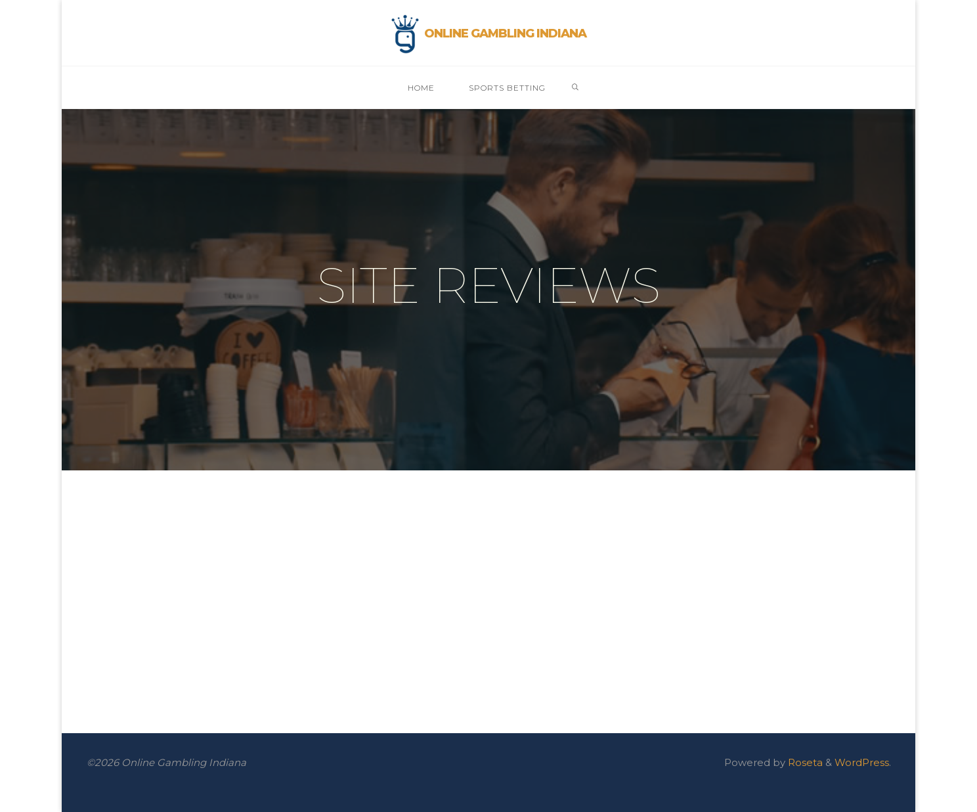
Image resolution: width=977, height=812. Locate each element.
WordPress (862, 762)
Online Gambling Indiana (505, 33)
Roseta (804, 762)
